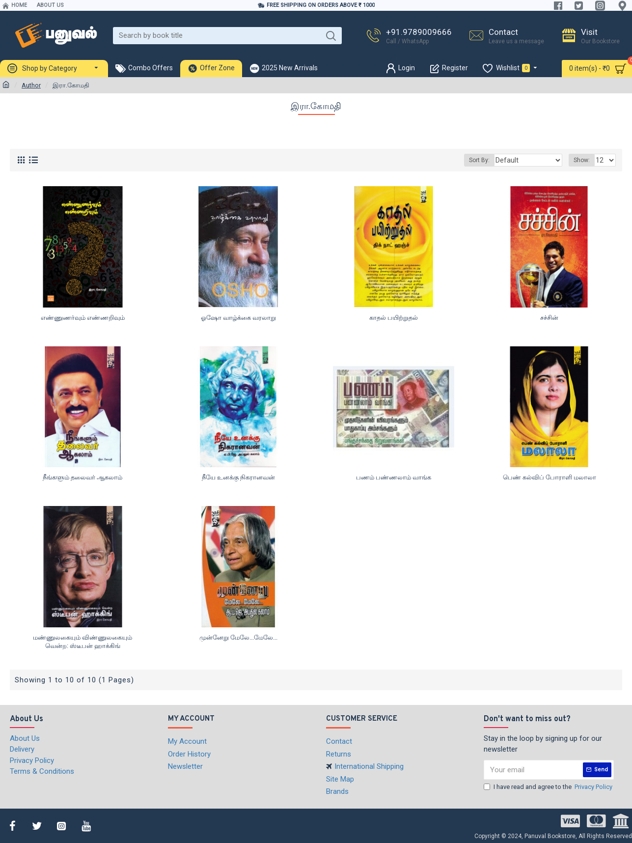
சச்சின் (549, 317)
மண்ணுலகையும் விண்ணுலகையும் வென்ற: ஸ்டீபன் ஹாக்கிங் (82, 641)
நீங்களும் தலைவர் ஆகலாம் (82, 477)
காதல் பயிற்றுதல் (393, 317)
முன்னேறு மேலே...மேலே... (238, 637)
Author (31, 85)
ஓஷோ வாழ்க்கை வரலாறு (238, 317)
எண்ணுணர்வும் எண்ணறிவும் (83, 317)
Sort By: (490, 160)
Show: (583, 160)
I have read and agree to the (549, 787)
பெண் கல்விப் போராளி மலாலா (549, 477)
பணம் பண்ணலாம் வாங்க (393, 477)
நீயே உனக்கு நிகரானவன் (238, 477)
